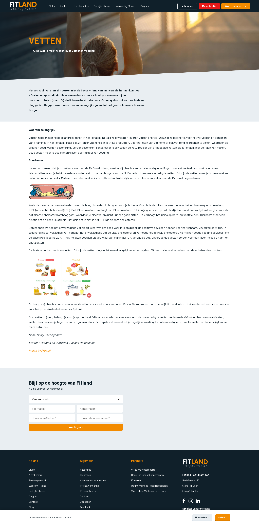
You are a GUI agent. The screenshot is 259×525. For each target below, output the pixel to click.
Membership (35, 474)
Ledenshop (187, 6)
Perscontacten (88, 490)
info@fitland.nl (190, 490)
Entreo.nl (136, 480)
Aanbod (64, 6)
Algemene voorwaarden (93, 480)
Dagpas (144, 6)
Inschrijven (76, 427)
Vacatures (85, 469)
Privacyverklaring (89, 485)
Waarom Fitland (37, 485)
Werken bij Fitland (125, 6)
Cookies (84, 496)
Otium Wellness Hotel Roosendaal (149, 485)
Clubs (52, 6)
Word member (236, 6)
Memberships (81, 6)
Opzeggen (85, 501)
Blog (31, 506)
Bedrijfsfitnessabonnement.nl (147, 474)
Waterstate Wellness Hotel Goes (148, 490)
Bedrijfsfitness (102, 6)
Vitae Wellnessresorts (143, 469)
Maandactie (209, 6)
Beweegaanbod (37, 480)
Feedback (85, 506)
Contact (33, 501)
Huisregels (86, 474)
